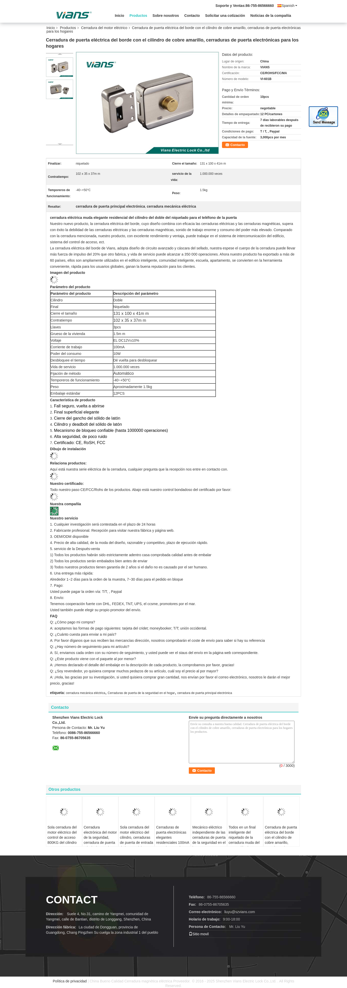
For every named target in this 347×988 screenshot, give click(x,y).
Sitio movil (199, 934)
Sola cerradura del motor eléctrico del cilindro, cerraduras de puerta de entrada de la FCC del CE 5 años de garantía (136, 840)
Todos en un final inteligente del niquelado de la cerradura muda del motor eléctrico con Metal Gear (244, 840)
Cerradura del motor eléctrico (104, 28)
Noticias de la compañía (270, 16)
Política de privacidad (70, 981)
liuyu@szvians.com (239, 912)
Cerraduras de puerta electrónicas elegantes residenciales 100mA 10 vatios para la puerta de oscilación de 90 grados (172, 842)
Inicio (119, 16)
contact (71, 900)
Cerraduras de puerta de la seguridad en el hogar (141, 693)
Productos (138, 16)
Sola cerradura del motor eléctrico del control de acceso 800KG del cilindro (62, 835)
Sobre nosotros (166, 16)
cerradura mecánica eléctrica (85, 693)
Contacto (192, 16)
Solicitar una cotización (225, 16)
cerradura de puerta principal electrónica (204, 693)
